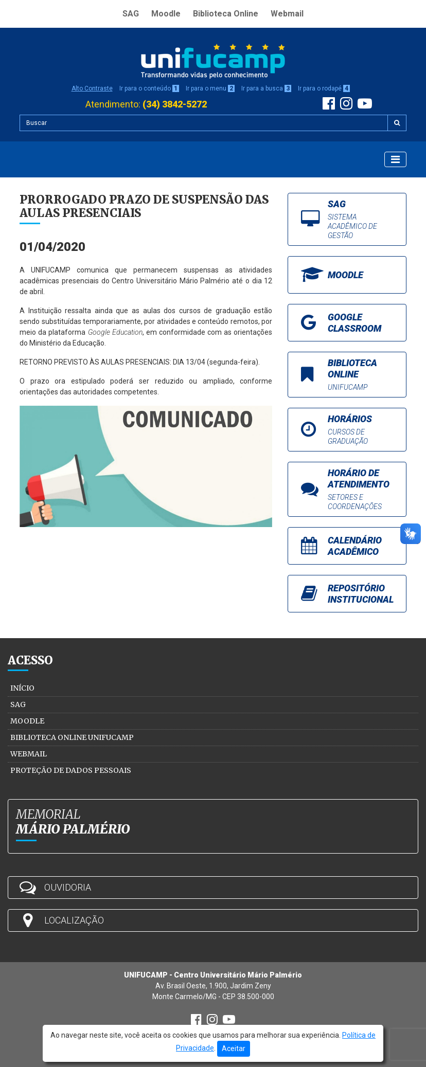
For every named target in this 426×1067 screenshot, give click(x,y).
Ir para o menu (210, 88)
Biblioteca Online (225, 14)
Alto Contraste (92, 88)
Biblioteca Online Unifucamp (72, 737)
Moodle (166, 14)
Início (22, 688)
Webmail (287, 14)
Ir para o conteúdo (149, 88)
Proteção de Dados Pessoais (70, 770)
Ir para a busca (266, 88)
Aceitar (233, 1048)
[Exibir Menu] (395, 159)
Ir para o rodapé (324, 88)
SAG (130, 14)
